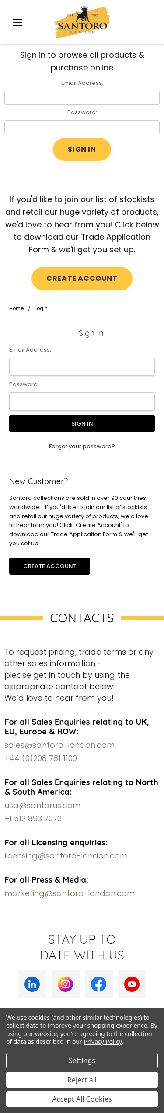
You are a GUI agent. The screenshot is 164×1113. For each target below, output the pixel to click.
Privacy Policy (103, 1041)
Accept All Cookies (82, 1099)
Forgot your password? (82, 446)
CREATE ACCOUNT (81, 278)
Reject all (82, 1080)
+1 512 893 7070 (33, 818)
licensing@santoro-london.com (66, 855)
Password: (82, 112)
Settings (82, 1060)
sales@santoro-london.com (59, 745)
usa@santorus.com (42, 805)
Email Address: (82, 83)
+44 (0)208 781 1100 (40, 758)
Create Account (50, 566)
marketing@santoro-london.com (69, 893)
